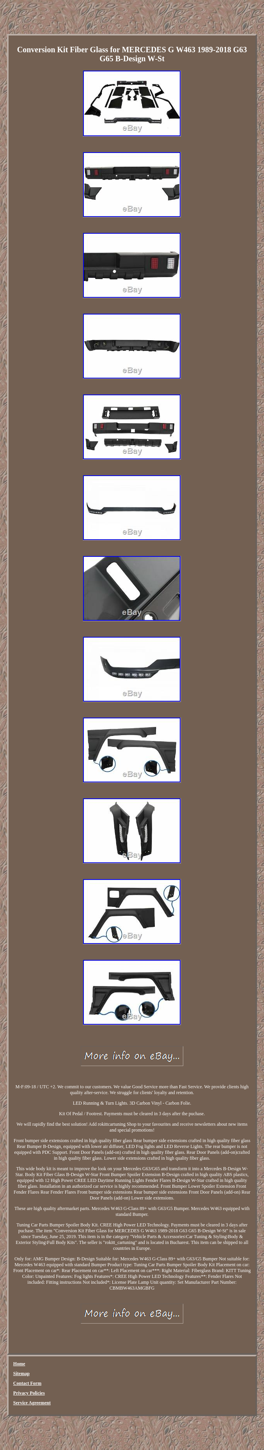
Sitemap (21, 1373)
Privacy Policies (29, 1393)
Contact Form (27, 1383)
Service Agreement (32, 1403)
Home (19, 1363)
